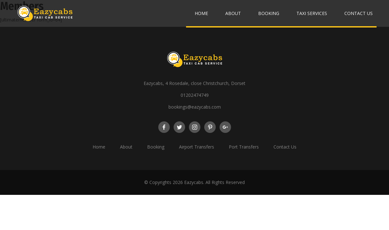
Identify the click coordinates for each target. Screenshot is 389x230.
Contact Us (358, 13)
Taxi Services (311, 13)
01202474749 (195, 95)
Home (201, 13)
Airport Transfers (196, 147)
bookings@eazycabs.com (194, 107)
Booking (268, 13)
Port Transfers (244, 147)
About (233, 13)
